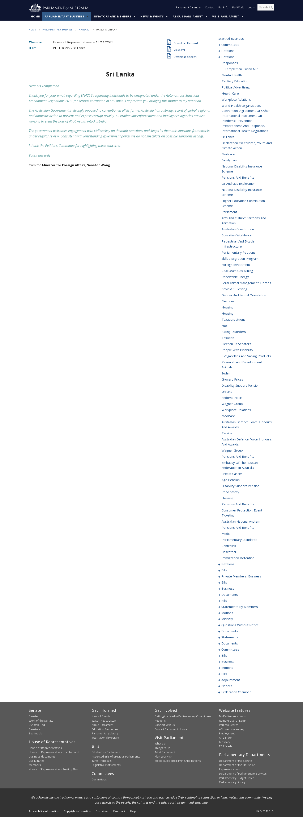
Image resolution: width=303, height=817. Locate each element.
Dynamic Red (37, 725)
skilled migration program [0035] (240, 259)
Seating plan (36, 733)
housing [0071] (228, 498)
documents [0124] (229, 595)
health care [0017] (230, 93)
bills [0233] (224, 656)
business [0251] (227, 662)
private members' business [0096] (241, 576)
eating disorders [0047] (234, 332)
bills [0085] (224, 570)
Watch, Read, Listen (104, 720)
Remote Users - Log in (233, 720)
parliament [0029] (229, 212)
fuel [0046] (224, 326)
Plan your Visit (163, 756)
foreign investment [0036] (236, 265)
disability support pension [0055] (240, 385)
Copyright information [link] (77, 811)
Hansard (84, 29)
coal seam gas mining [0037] (237, 271)
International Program (105, 738)
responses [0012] (230, 63)
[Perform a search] (271, 8)
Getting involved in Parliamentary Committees (183, 716)
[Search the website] (265, 8)
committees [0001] (230, 45)
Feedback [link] (119, 811)
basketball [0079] (229, 552)
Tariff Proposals (102, 761)
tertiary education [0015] (235, 81)
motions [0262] (227, 668)
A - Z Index (225, 738)
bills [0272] (224, 674)
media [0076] (226, 534)
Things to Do (162, 748)
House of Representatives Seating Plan (53, 769)
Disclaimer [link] (102, 811)
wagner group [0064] (232, 450)
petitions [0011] (227, 57)
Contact (209, 8)
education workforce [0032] (237, 235)
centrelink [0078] (229, 546)
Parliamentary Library (105, 733)
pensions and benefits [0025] (238, 177)
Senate (33, 716)
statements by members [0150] (239, 607)
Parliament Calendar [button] (188, 8)
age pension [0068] (231, 480)
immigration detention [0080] (238, 558)
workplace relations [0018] (236, 100)
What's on (161, 744)
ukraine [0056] (227, 392)
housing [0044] (228, 313)
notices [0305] (226, 686)
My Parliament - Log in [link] (232, 716)
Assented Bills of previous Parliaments (116, 756)
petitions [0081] (227, 564)
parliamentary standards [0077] (239, 540)
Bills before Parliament (106, 752)
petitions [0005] (227, 51)
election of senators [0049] (236, 344)
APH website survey (231, 729)
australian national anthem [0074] (241, 521)
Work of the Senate (41, 720)
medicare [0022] (228, 154)
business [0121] (227, 588)
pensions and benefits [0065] (238, 457)
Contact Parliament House (171, 729)
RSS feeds (225, 746)
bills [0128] (224, 601)
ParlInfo (223, 8)
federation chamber (236, 692)
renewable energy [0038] (235, 277)
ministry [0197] (227, 619)
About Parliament (188, 16)
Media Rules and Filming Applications (178, 761)
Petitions (160, 720)
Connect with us (165, 725)
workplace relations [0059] (236, 410)
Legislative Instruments (106, 765)
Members (35, 765)
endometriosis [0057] (232, 398)
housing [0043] (228, 307)
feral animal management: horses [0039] (246, 283)
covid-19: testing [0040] (234, 289)
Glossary (224, 742)
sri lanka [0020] (228, 137)
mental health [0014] (232, 75)
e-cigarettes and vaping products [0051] (246, 356)
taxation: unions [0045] (234, 320)
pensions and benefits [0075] (238, 528)
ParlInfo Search (228, 725)
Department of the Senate (235, 761)
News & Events (152, 16)
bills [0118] (224, 582)
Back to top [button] (265, 811)
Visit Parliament (225, 16)
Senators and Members (112, 16)
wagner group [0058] (232, 404)
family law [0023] (229, 160)
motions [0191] (227, 613)
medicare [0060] (228, 416)
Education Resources (105, 729)
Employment (227, 733)
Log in (251, 8)
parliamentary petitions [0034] (239, 252)
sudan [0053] (226, 373)
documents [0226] (229, 643)
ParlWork (238, 8)
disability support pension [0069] (240, 486)
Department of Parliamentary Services (243, 774)
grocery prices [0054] (232, 379)
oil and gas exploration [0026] (238, 184)
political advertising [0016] (236, 87)
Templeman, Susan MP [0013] (241, 69)
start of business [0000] (231, 39)
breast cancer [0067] (232, 474)
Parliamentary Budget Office (236, 778)
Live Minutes (36, 761)
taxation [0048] (228, 338)
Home (35, 16)
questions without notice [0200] (240, 625)
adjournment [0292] (230, 680)
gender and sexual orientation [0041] (244, 295)
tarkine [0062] (227, 433)
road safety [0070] (230, 492)
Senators (34, 729)
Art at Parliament (165, 752)
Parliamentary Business (64, 16)
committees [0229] (230, 649)
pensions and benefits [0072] (238, 504)
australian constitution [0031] (238, 229)
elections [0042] (228, 301)
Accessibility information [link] (44, 811)
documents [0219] (229, 631)
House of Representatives (45, 748)
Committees (99, 779)
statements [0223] (229, 637)
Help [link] (133, 811)
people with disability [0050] (237, 350)
